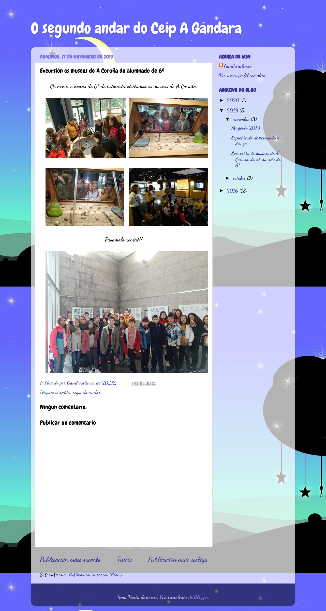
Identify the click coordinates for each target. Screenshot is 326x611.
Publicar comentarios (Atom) (95, 575)
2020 (233, 100)
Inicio (124, 559)
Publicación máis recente (70, 559)
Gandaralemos (238, 66)
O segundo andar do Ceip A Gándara (136, 28)
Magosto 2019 (245, 128)
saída (65, 392)
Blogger (201, 597)
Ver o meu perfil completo (242, 75)
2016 (233, 191)
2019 (233, 110)
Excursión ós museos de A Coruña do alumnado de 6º (255, 159)
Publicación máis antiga (178, 559)
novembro (242, 119)
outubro (240, 178)
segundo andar (87, 392)
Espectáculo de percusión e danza (255, 141)
